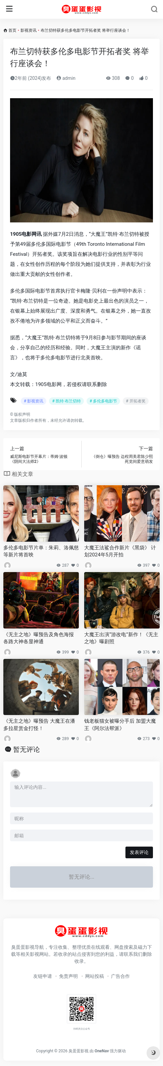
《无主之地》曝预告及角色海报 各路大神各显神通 (38, 638)
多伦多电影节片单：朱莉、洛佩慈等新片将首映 (41, 551)
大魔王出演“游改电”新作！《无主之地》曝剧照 (121, 638)
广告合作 (120, 976)
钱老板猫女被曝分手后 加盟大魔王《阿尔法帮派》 (120, 724)
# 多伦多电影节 (103, 401)
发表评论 (139, 852)
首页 (12, 30)
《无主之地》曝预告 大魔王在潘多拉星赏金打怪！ (39, 724)
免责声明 (68, 976)
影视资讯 (28, 30)
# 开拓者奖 (135, 401)
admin (65, 78)
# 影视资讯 (33, 401)
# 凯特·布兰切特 (66, 401)
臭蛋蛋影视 (78, 1051)
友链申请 (42, 976)
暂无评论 (26, 749)
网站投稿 (94, 976)
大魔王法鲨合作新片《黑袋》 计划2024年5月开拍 (120, 551)
